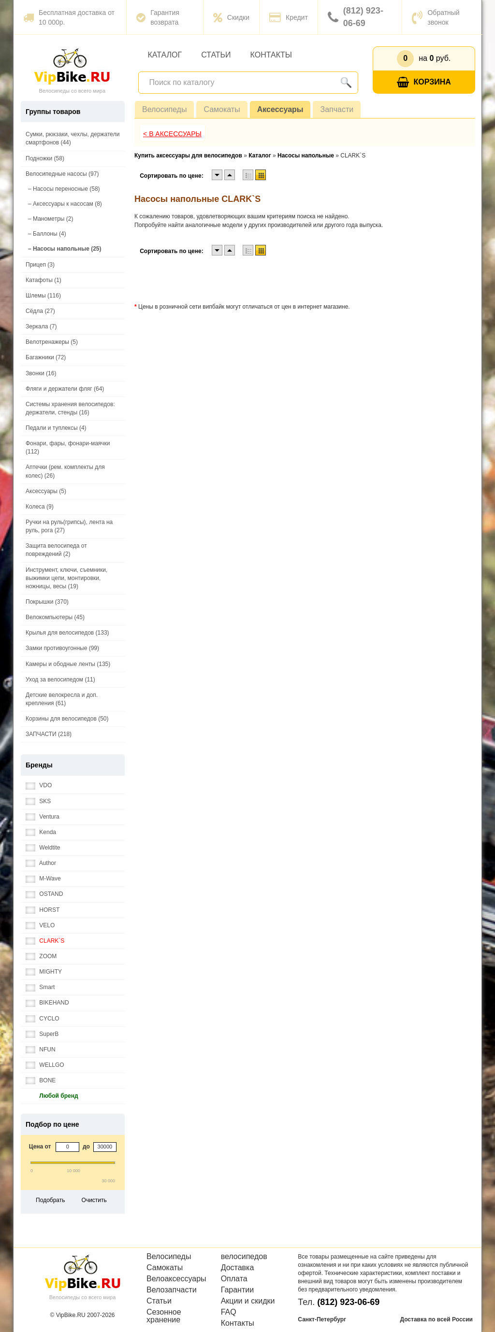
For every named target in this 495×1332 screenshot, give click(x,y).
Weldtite (43, 847)
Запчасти (336, 109)
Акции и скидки (248, 1301)
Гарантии (237, 1290)
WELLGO (45, 1065)
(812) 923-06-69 (355, 17)
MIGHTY (44, 972)
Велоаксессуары (176, 1279)
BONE (41, 1080)
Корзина (424, 82)
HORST (42, 910)
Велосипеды (164, 109)
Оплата (234, 1279)
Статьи (216, 55)
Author (41, 863)
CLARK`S (45, 941)
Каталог (165, 55)
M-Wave (43, 878)
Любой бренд (52, 1096)
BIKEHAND (47, 1002)
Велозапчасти (171, 1290)
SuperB (42, 1034)
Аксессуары (280, 109)
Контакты (271, 55)
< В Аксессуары (172, 134)
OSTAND (44, 894)
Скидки (231, 17)
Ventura (42, 817)
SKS (38, 801)
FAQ (228, 1312)
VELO (40, 925)
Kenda (41, 832)
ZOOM (41, 956)
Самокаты (222, 109)
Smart (40, 987)
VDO (39, 785)
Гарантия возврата (157, 17)
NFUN (41, 1049)
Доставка (237, 1268)
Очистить (94, 1200)
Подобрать (50, 1200)
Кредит (288, 17)
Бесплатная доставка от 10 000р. (69, 17)
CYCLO (42, 1018)
